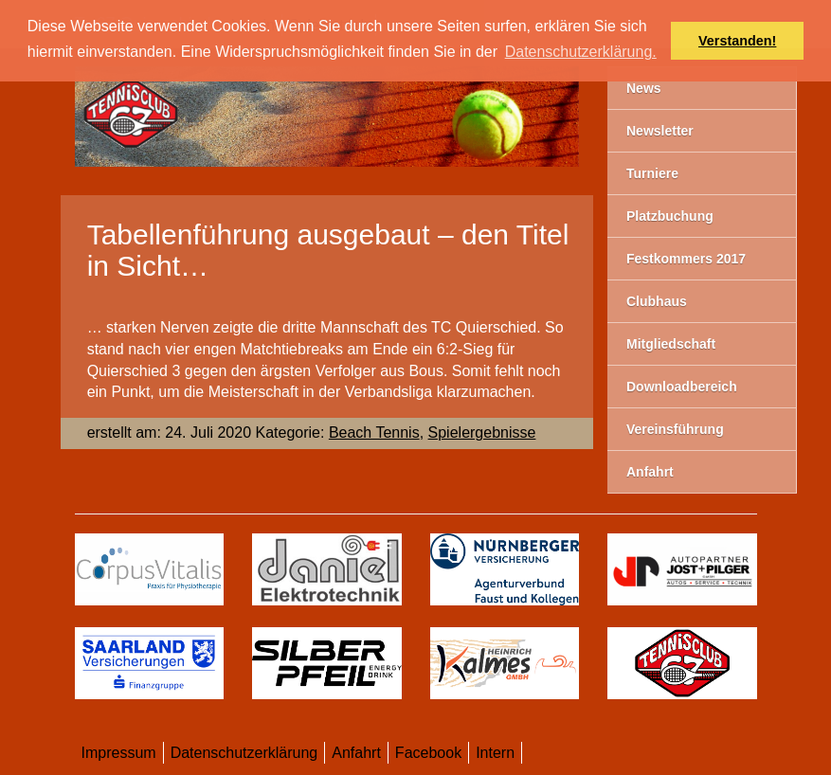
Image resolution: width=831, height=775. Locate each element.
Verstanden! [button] (737, 40)
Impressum (118, 753)
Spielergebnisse (482, 432)
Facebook (428, 753)
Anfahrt (356, 753)
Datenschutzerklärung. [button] (581, 52)
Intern (495, 753)
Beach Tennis (374, 432)
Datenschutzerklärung (244, 753)
